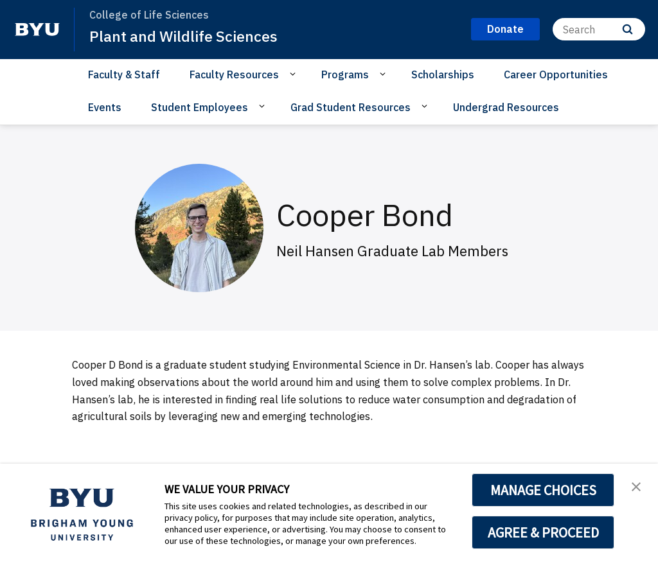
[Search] (599, 29)
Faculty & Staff (124, 74)
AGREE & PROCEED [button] (543, 532)
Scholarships (442, 74)
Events (104, 107)
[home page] (37, 29)
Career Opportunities (556, 74)
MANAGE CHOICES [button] (543, 490)
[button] (637, 487)
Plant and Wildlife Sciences (185, 36)
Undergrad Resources (506, 107)
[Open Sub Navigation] (294, 74)
